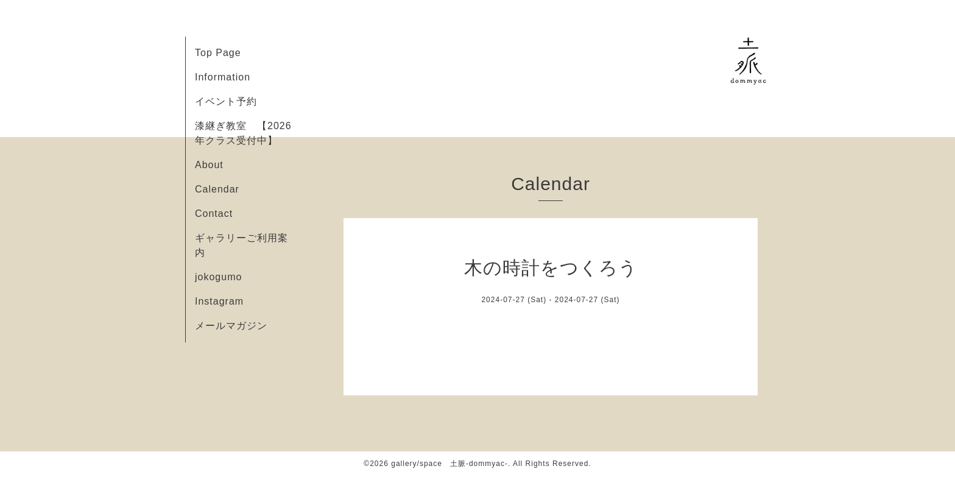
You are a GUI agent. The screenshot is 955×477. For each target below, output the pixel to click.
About (209, 165)
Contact (214, 213)
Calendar (217, 189)
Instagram (219, 301)
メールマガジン (231, 325)
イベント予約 (226, 101)
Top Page (218, 53)
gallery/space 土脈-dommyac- (449, 463)
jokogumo (218, 277)
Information (222, 77)
